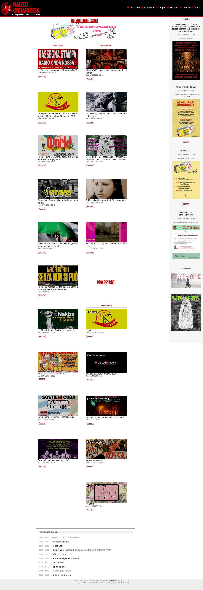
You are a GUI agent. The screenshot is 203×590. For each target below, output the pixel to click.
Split (54, 554)
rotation (89, 330)
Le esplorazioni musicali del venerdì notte (105, 417)
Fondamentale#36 (94, 460)
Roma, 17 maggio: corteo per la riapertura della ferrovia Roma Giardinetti (58, 288)
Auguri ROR (186, 151)
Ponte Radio (58, 550)
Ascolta (42, 76)
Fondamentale (95, 442)
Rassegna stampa (60, 542)
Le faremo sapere (96, 485)
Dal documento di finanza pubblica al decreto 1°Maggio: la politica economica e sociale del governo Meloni (186, 27)
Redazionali (57, 546)
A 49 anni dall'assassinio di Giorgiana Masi (106, 200)
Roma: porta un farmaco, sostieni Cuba (56, 417)
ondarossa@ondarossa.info (98, 581)
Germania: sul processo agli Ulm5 (53, 460)
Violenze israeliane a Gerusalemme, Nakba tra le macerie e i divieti (58, 244)
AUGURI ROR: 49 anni (186, 87)
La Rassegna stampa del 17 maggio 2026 (57, 70)
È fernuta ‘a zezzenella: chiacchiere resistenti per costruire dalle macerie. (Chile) (106, 159)
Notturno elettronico (97, 399)
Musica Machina (96, 355)
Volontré (90, 504)
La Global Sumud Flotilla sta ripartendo (56, 330)
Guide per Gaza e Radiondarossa (186, 214)
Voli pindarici (58, 562)
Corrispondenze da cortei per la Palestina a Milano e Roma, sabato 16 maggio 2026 (58, 114)
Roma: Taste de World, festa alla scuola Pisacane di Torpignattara (58, 158)
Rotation (92, 312)
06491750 (113, 581)
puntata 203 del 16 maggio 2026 (101, 374)
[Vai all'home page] (20, 15)
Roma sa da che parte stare (51, 373)
